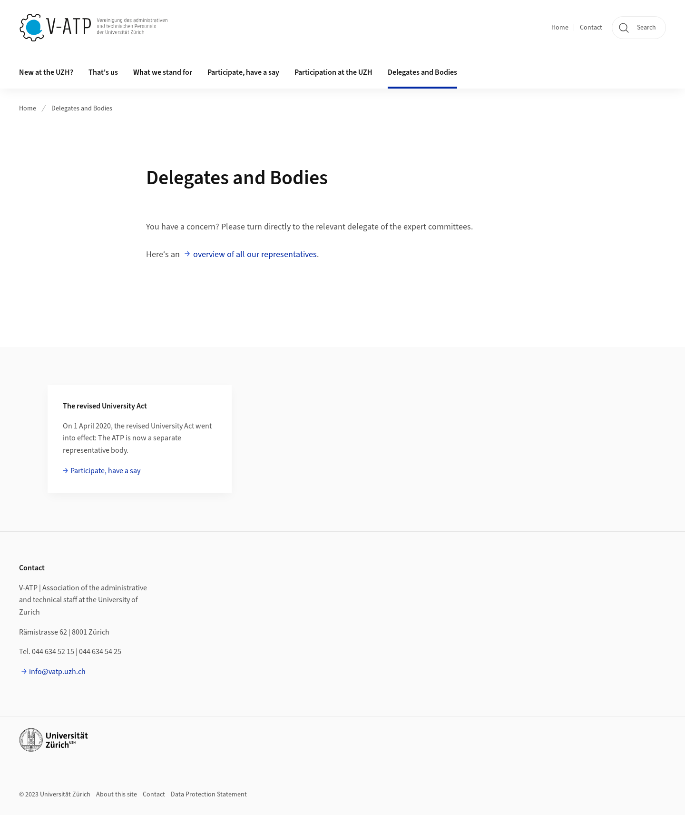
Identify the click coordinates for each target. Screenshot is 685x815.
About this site (116, 794)
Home (559, 27)
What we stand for (162, 72)
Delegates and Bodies (422, 72)
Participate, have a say (243, 72)
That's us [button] (103, 72)
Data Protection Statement (209, 794)
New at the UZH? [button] (46, 72)
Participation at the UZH (333, 72)
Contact (591, 27)
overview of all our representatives (255, 254)
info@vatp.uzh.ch (57, 671)
